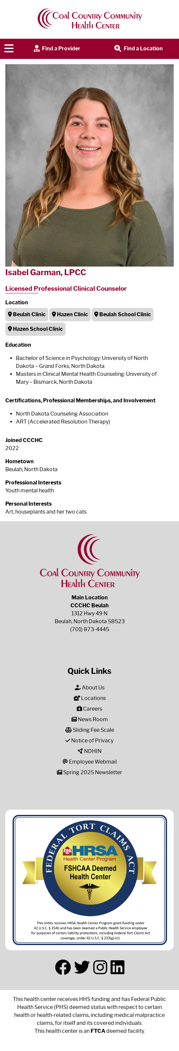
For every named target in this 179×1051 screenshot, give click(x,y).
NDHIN (90, 751)
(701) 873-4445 (89, 629)
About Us (90, 687)
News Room (89, 719)
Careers (89, 709)
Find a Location (138, 49)
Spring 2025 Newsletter (89, 772)
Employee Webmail (90, 762)
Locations (89, 698)
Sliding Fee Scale (89, 730)
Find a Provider (56, 49)
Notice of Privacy (89, 740)
